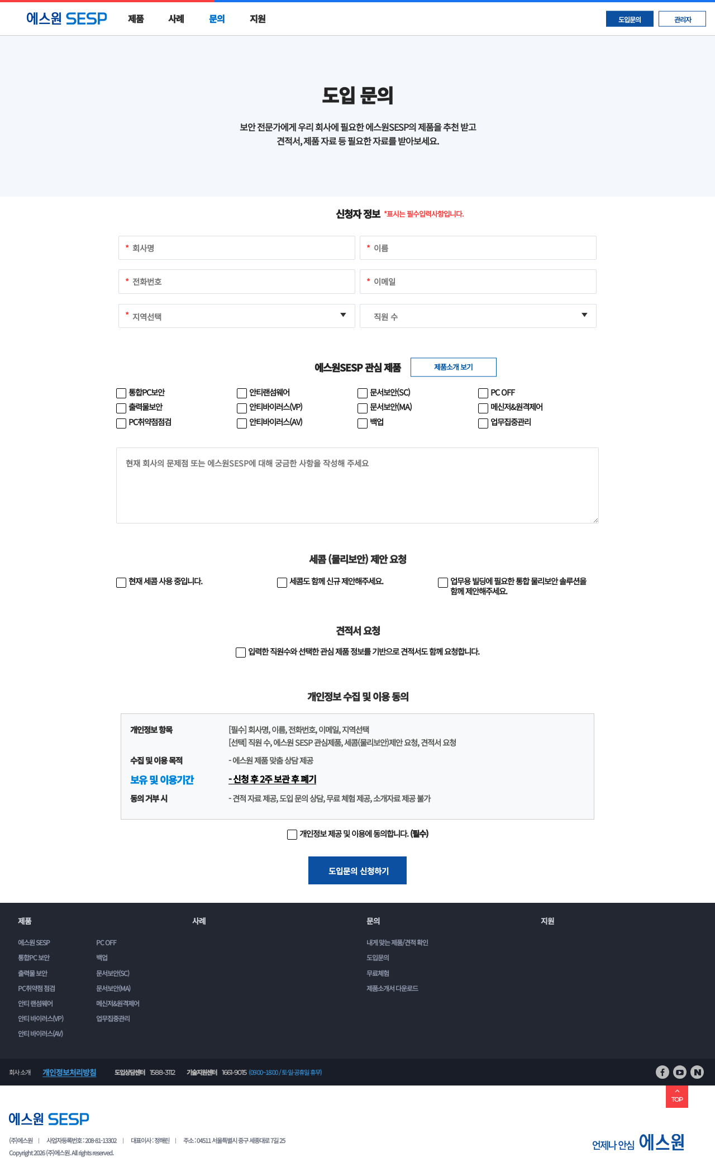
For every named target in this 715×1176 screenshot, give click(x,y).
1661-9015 (234, 1072)
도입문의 (629, 18)
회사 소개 (19, 1072)
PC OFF (106, 942)
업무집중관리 (113, 1018)
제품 (136, 18)
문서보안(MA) (113, 988)
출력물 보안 (32, 973)
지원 (257, 18)
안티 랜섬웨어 (35, 1003)
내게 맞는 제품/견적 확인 (397, 942)
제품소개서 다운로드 (392, 988)
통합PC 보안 (33, 957)
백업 (101, 957)
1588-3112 (162, 1072)
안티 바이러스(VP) (40, 1018)
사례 (176, 18)
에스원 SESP (34, 942)
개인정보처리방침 (69, 1072)
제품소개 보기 (453, 366)
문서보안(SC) (112, 973)
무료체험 (377, 973)
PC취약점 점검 (36, 988)
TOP (677, 1095)
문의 (217, 18)
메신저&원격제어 (117, 1003)
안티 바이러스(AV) (40, 1033)
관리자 (682, 18)
